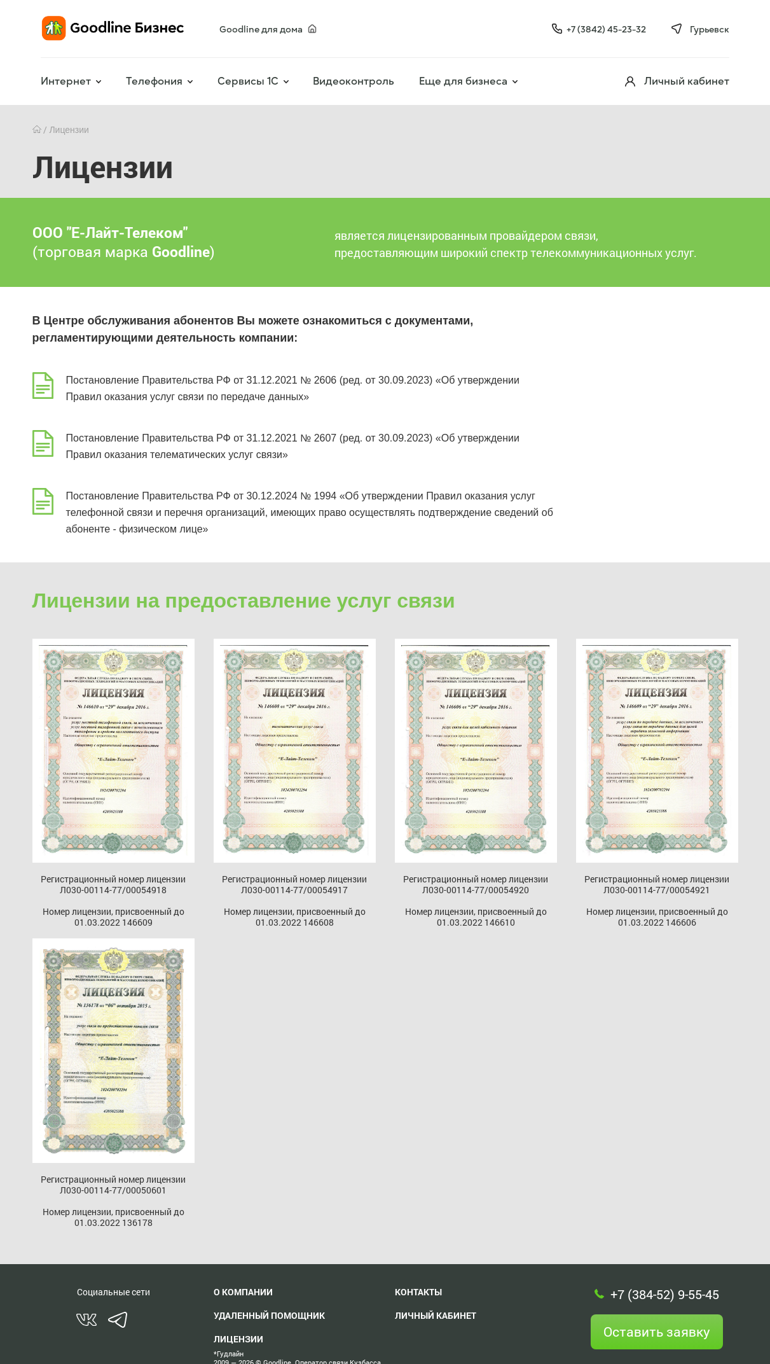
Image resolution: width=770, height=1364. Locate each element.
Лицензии (238, 1338)
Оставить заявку (656, 1331)
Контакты (418, 1291)
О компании (243, 1291)
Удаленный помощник (269, 1315)
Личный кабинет (435, 1315)
